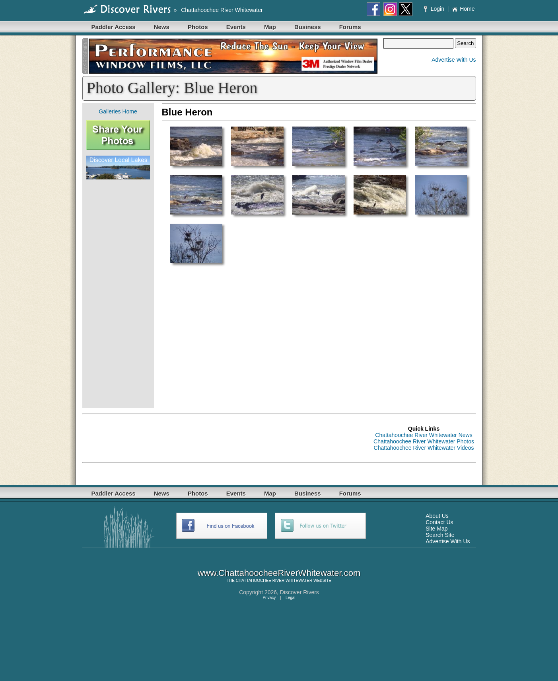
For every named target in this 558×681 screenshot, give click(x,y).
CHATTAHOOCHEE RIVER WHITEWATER (274, 580)
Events (236, 26)
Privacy (269, 597)
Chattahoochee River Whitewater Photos (423, 441)
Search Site (440, 535)
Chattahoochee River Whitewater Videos (424, 448)
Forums (350, 26)
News (161, 26)
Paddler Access (113, 26)
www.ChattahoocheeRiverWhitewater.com (279, 573)
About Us (437, 516)
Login (435, 9)
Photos (198, 26)
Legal (290, 597)
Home (463, 9)
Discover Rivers (299, 592)
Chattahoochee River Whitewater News (423, 435)
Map (270, 26)
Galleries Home (118, 111)
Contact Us (439, 522)
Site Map (436, 528)
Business (307, 26)
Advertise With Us (454, 60)
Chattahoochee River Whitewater (221, 10)
